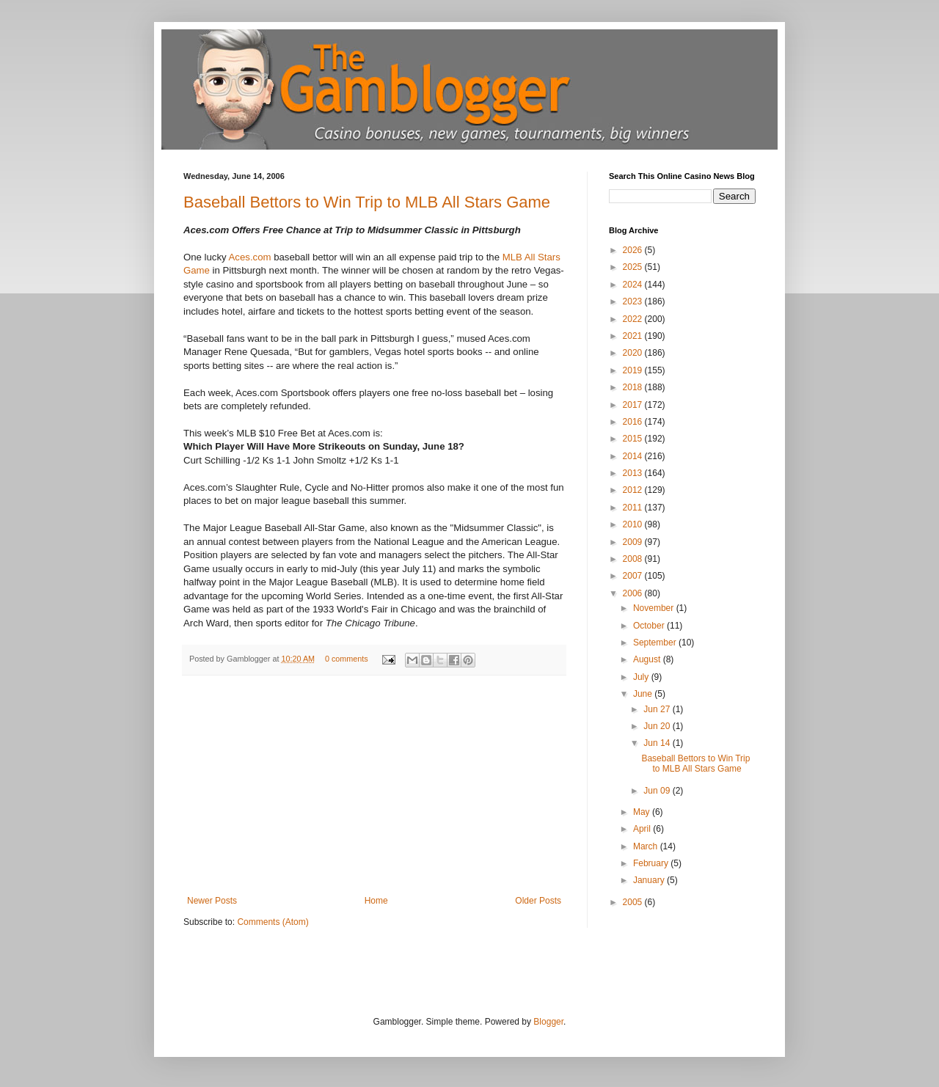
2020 (634, 353)
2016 (634, 422)
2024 (634, 284)
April (643, 829)
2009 (634, 542)
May (642, 812)
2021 (634, 336)
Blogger (548, 1022)
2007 (634, 576)
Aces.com (251, 257)
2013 (634, 473)
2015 (634, 438)
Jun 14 (657, 743)
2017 (634, 405)
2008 (634, 559)
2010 (634, 524)
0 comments (346, 658)
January (650, 880)
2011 (634, 507)
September (656, 642)
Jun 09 (657, 791)
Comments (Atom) (272, 922)
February (652, 863)
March (646, 846)
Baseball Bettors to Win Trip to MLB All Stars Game (366, 202)
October (650, 626)
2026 (634, 250)
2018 (634, 387)
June (643, 694)
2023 (634, 301)
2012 (634, 490)
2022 (634, 319)
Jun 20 (657, 726)
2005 (634, 902)
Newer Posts (212, 901)
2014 (634, 456)
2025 (634, 267)
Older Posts (538, 901)
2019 (634, 370)
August (648, 659)
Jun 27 (657, 709)
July (642, 677)
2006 (634, 593)
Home (376, 901)
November (654, 608)
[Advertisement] (374, 785)
